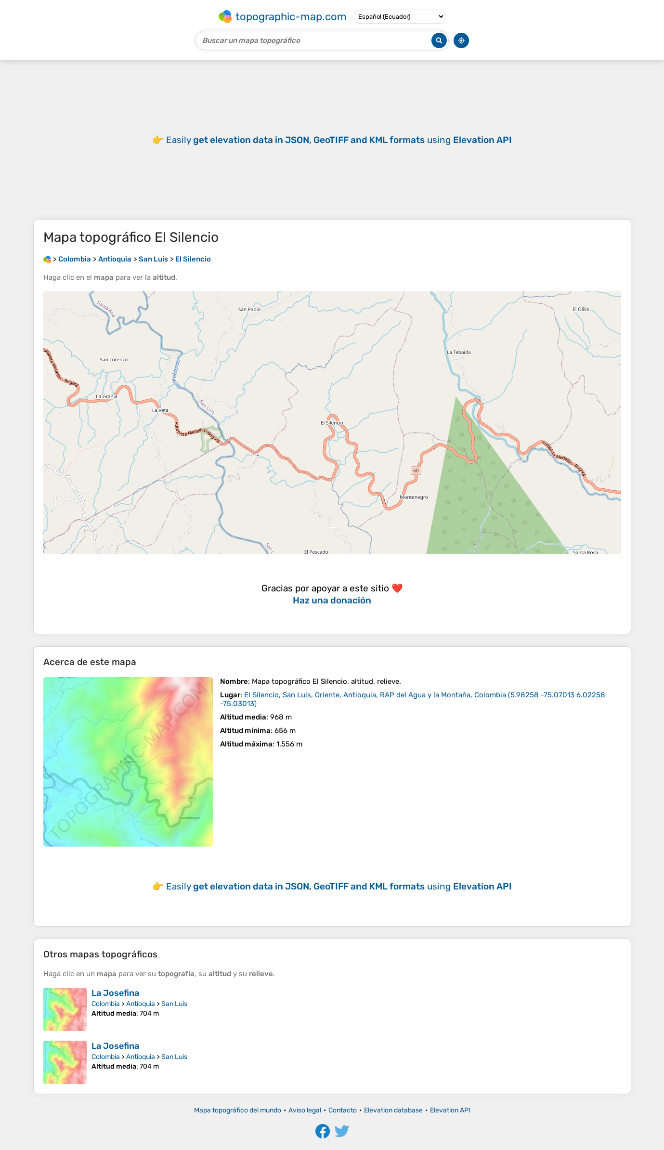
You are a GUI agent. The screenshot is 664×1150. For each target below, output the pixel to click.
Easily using (339, 139)
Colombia (105, 1004)
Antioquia (140, 1004)
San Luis (174, 1004)
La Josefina (115, 993)
